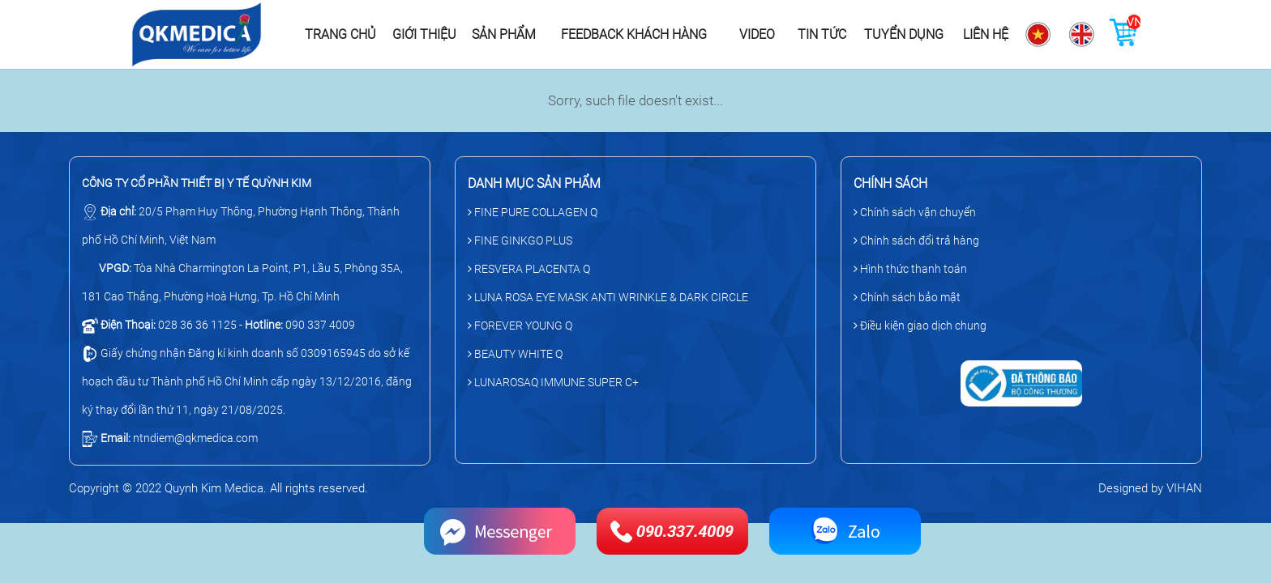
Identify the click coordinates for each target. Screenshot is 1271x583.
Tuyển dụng (904, 34)
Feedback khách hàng (634, 34)
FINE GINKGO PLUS (520, 240)
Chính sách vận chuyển (915, 212)
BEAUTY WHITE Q (515, 353)
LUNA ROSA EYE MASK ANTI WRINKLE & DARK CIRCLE (608, 297)
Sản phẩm (504, 34)
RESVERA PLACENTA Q (529, 268)
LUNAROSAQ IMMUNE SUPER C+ (553, 382)
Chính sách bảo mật (907, 297)
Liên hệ (985, 34)
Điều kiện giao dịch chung (920, 325)
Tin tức (822, 34)
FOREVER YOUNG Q (520, 325)
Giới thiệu (424, 34)
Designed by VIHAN (1150, 488)
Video (757, 34)
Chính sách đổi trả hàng (916, 240)
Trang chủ (340, 34)
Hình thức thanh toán (910, 268)
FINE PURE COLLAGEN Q (532, 212)
